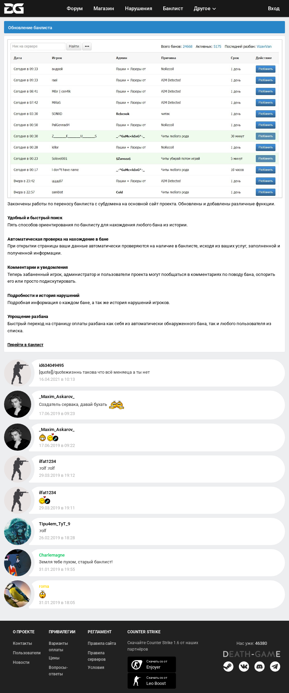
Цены (54, 658)
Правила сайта (102, 643)
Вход (274, 8)
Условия (96, 667)
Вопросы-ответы (58, 671)
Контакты (22, 643)
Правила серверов (97, 656)
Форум (75, 8)
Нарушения (138, 8)
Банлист (173, 8)
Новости (21, 662)
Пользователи (27, 653)
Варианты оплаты (58, 647)
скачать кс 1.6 (148, 681)
